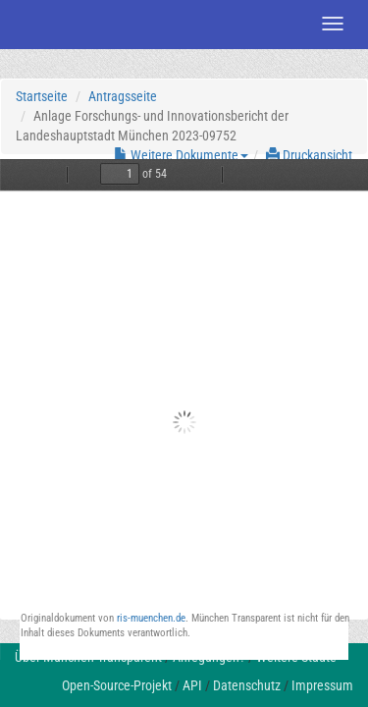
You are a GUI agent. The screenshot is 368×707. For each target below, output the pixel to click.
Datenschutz (247, 685)
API (192, 685)
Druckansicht (309, 155)
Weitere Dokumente (181, 155)
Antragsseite (122, 96)
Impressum (322, 685)
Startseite (42, 96)
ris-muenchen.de (151, 618)
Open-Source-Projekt (117, 685)
